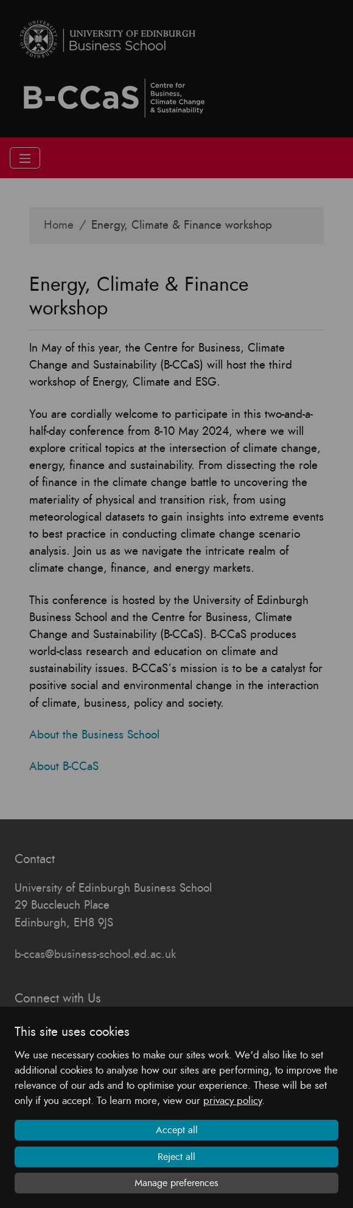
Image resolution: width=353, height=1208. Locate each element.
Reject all (176, 1157)
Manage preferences (176, 1183)
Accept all (177, 1130)
